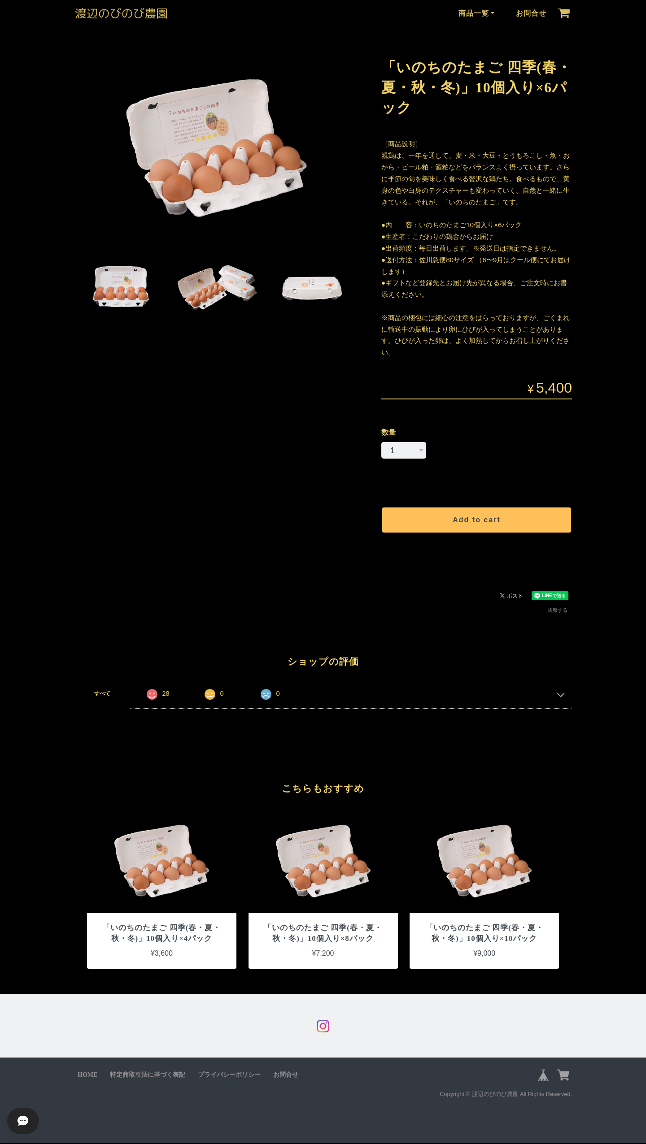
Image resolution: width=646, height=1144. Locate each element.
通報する (557, 610)
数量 (388, 432)
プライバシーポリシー (229, 1075)
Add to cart (476, 520)
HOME (87, 1075)
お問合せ (531, 13)
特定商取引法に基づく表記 (147, 1075)
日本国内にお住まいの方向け (477, 555)
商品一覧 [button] (473, 13)
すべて (102, 693)
